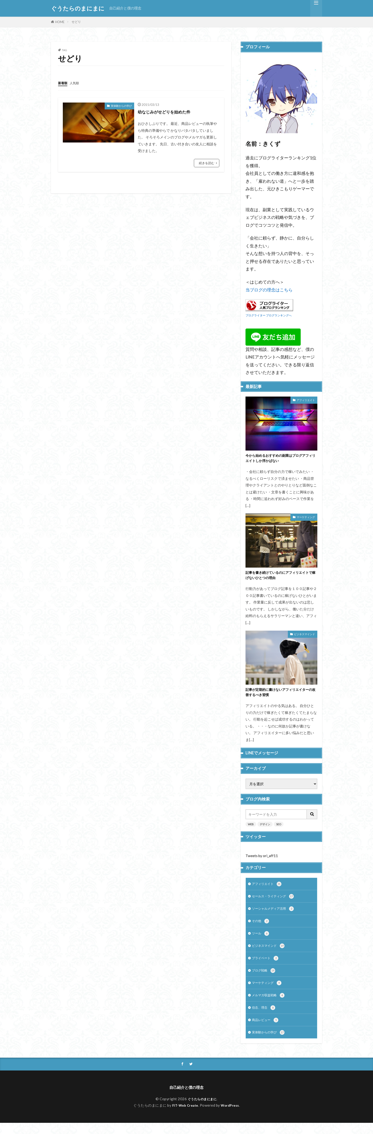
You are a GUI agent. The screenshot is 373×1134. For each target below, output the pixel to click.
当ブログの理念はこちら (269, 289)
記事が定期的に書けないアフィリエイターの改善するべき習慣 (279, 695)
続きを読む (206, 163)
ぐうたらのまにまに (77, 8)
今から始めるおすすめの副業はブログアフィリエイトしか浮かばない (279, 458)
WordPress (232, 1116)
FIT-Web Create (184, 1116)
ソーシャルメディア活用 (275, 913)
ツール (261, 939)
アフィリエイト (306, 400)
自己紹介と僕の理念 (125, 8)
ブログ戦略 (265, 978)
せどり (76, 22)
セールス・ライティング (275, 900)
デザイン (265, 827)
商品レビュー (266, 1029)
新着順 (63, 83)
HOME (59, 22)
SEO (278, 827)
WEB (251, 827)
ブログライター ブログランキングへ (268, 315)
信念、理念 (265, 1016)
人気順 (76, 83)
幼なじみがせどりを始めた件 (169, 111)
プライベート (266, 965)
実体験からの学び (121, 105)
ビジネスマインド (304, 636)
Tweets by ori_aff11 (261, 859)
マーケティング (306, 518)
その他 (261, 926)
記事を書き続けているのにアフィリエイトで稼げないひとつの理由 (279, 577)
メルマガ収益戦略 (270, 1003)
